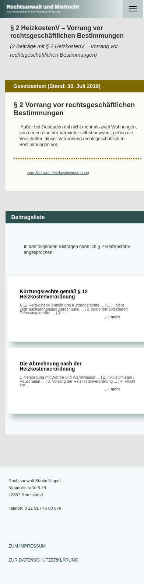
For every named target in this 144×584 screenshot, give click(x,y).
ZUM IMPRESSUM (27, 546)
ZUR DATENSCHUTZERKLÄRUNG (43, 560)
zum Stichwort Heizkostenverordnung (58, 173)
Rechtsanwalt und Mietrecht (43, 7)
